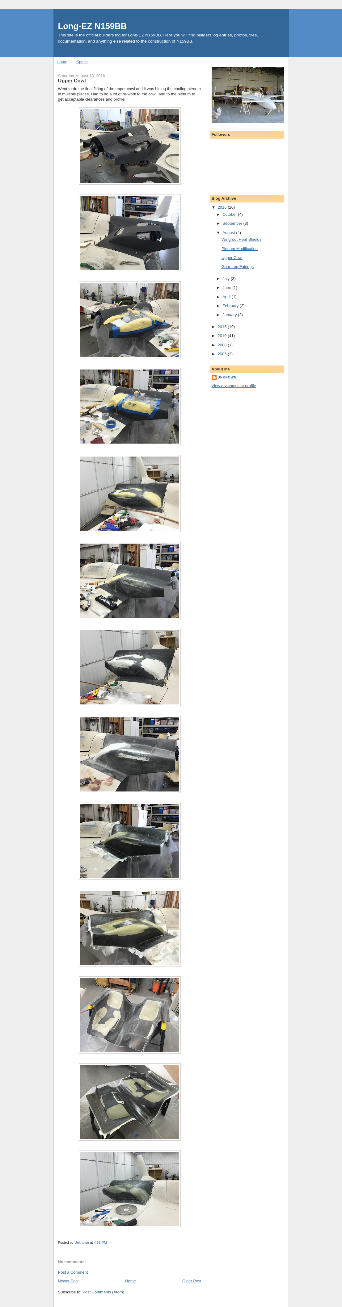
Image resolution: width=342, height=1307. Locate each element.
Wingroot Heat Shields (241, 239)
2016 (223, 207)
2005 (223, 354)
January (230, 314)
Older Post (191, 1281)
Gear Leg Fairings (238, 266)
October (230, 214)
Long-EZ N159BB (92, 26)
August (229, 232)
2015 (223, 326)
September (232, 223)
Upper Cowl (232, 257)
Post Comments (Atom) (103, 1292)
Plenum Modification (240, 248)
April (227, 296)
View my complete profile (234, 385)
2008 (223, 345)
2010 (223, 335)
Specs (81, 62)
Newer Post (68, 1281)
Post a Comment (73, 1272)
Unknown (227, 377)
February (231, 305)
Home (62, 62)
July (226, 278)
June (227, 287)
